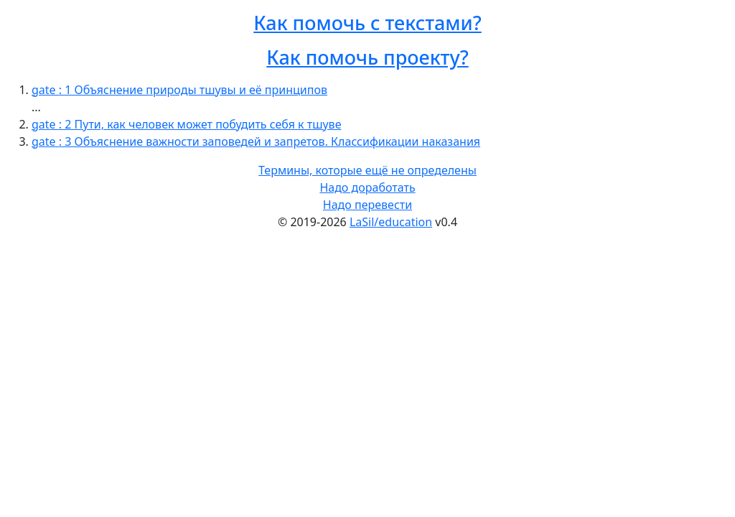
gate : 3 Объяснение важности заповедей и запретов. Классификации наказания (256, 141)
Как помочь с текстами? (367, 22)
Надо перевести (367, 205)
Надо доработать (367, 187)
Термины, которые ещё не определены (367, 170)
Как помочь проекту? (367, 57)
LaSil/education (391, 222)
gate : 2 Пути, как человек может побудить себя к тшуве (186, 124)
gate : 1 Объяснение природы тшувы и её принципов (179, 90)
